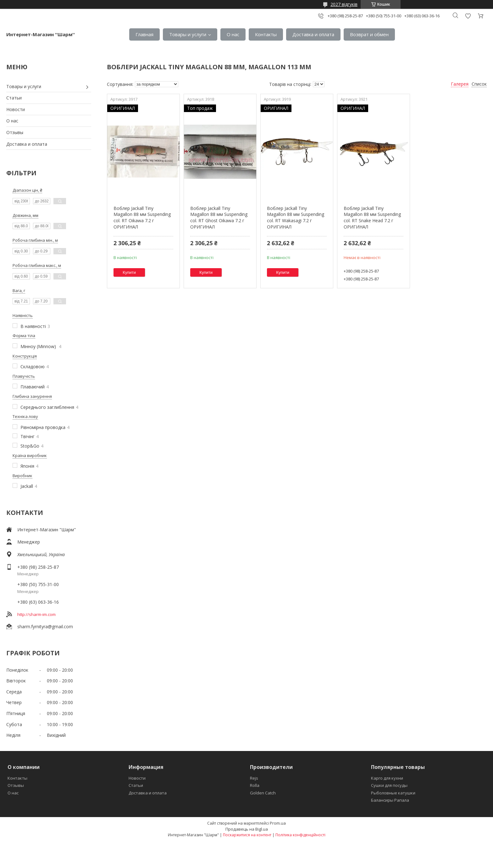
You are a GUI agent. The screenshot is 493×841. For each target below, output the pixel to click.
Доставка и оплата (313, 34)
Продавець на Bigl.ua (246, 829)
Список (479, 84)
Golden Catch (263, 793)
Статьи (14, 98)
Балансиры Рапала (390, 800)
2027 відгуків (343, 4)
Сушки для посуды (389, 785)
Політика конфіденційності (300, 835)
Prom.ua (278, 823)
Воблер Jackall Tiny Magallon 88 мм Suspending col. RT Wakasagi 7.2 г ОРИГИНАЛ (295, 217)
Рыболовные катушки (393, 793)
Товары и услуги (187, 34)
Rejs (254, 778)
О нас (233, 34)
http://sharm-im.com (36, 614)
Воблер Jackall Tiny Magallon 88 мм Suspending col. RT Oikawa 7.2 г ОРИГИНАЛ (142, 217)
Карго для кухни (387, 778)
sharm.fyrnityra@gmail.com (45, 626)
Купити (129, 272)
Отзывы (14, 132)
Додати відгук (468, 16)
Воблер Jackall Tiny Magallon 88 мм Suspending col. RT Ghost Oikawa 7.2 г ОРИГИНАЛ (218, 217)
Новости (15, 109)
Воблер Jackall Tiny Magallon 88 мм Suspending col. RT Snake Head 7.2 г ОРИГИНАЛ (372, 217)
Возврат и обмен (369, 34)
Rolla (254, 785)
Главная (144, 34)
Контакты (266, 34)
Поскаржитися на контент (247, 835)
